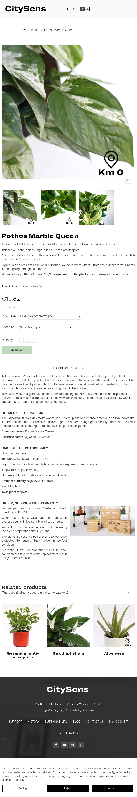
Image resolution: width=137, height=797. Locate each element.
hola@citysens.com (81, 710)
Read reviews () (32, 286)
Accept (112, 788)
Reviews (80, 368)
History (33, 721)
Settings (23, 788)
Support (15, 721)
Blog (76, 721)
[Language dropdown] (74, 9)
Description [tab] (59, 368)
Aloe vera (114, 653)
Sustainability (56, 721)
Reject (67, 788)
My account (118, 721)
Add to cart (17, 349)
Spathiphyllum (68, 653)
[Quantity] (28, 339)
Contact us (95, 721)
